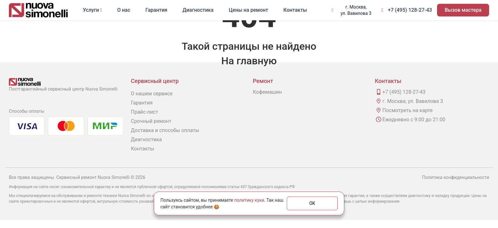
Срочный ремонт (151, 121)
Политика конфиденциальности (455, 177)
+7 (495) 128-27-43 (410, 10)
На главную (249, 61)
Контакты (295, 10)
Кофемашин (267, 92)
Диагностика (198, 10)
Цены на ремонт (248, 10)
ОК (312, 203)
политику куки (249, 200)
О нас (123, 10)
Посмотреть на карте (407, 110)
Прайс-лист (144, 112)
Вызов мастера (463, 10)
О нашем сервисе (151, 94)
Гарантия (156, 10)
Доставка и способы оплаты (165, 130)
